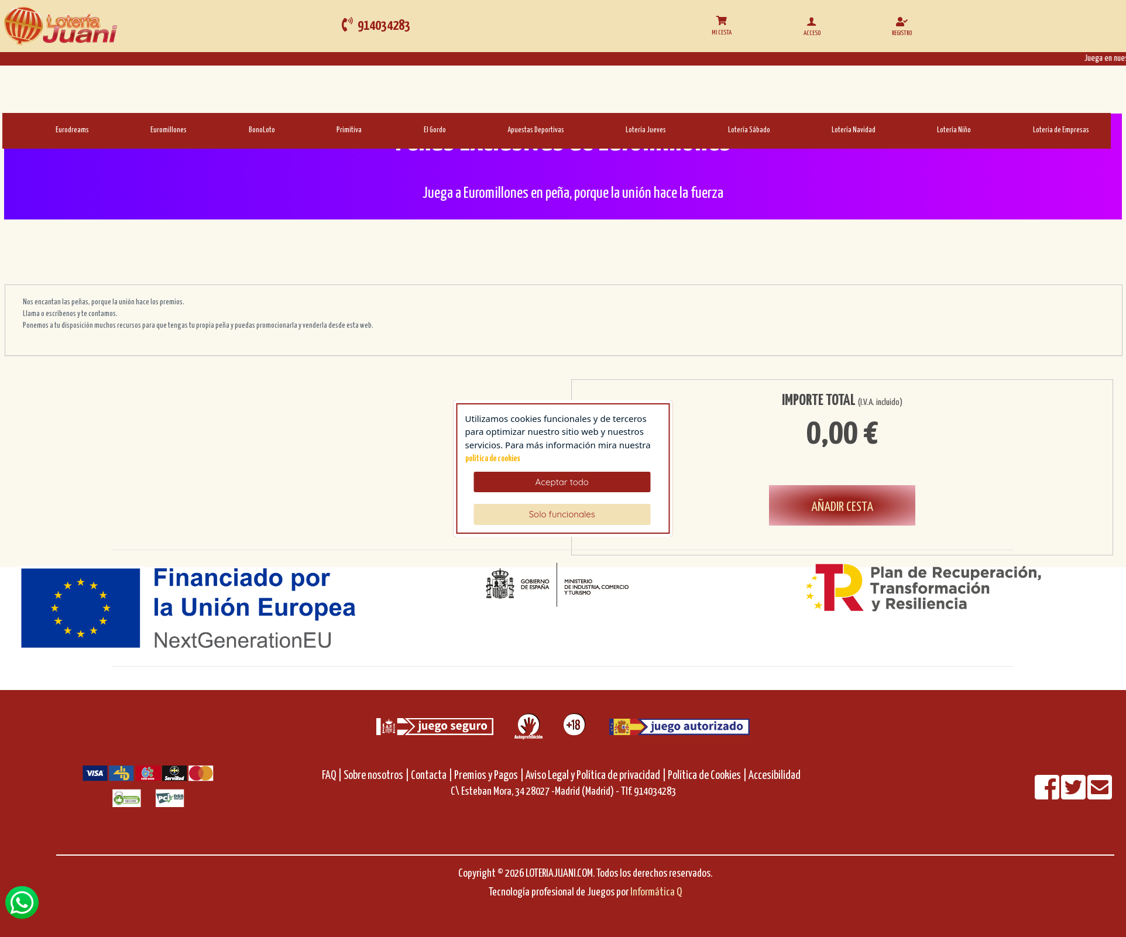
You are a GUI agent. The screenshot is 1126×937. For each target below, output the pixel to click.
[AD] (480, 129)
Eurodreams (72, 130)
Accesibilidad (775, 775)
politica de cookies (492, 459)
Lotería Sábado (749, 130)
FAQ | (333, 775)
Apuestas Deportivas (535, 130)
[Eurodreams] (28, 129)
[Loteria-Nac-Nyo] (909, 129)
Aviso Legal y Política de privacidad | (597, 775)
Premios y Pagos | (489, 775)
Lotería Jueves (646, 130)
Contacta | (431, 775)
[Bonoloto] (221, 129)
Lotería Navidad (854, 130)
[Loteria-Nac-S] (701, 129)
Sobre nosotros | (376, 775)
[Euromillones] (123, 129)
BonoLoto (262, 130)
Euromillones (168, 130)
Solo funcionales (562, 514)
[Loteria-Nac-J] (598, 129)
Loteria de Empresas (1061, 130)
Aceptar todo (562, 482)
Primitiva (349, 130)
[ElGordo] (396, 129)
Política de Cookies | (707, 775)
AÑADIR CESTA (842, 507)
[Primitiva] (309, 129)
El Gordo (435, 130)
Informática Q (656, 892)
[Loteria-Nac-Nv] (804, 129)
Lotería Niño (954, 130)
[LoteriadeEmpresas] (1005, 129)
